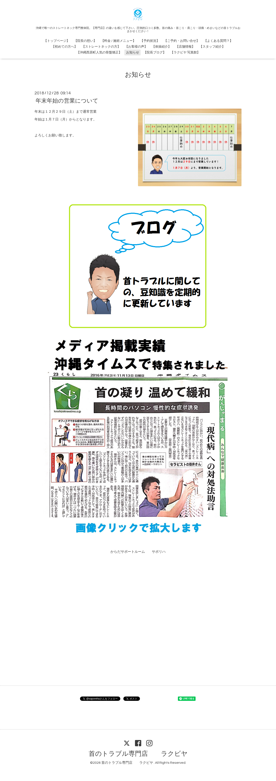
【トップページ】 (57, 40)
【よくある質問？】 (218, 40)
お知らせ (132, 52)
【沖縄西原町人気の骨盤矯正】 (99, 52)
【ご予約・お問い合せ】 (181, 40)
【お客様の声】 (136, 46)
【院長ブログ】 (154, 52)
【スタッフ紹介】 (212, 46)
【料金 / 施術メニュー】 (118, 40)
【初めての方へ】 (64, 46)
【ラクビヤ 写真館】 (185, 52)
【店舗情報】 (185, 46)
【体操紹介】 (161, 46)
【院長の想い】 (85, 40)
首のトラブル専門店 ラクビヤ (138, 753)
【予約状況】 (150, 40)
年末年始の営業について (67, 100)
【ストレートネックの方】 (101, 46)
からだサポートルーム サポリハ (138, 551)
